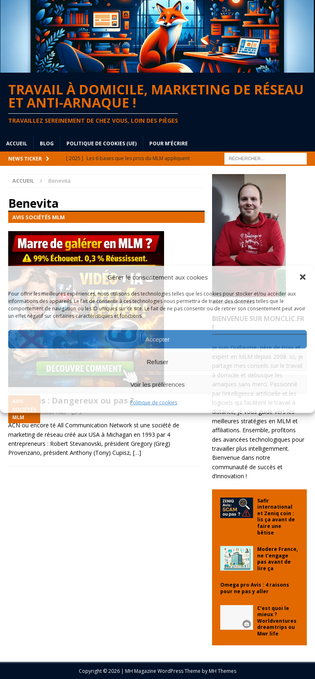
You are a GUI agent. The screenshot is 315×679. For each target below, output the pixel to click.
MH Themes (222, 671)
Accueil (16, 143)
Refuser (158, 361)
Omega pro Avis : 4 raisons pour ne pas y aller (254, 588)
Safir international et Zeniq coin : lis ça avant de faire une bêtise (276, 516)
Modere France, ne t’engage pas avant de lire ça (277, 559)
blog (47, 143)
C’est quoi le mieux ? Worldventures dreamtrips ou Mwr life (277, 621)
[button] (303, 277)
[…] (137, 452)
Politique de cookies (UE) (101, 143)
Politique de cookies (153, 402)
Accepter (157, 338)
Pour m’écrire (168, 143)
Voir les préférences (157, 384)
